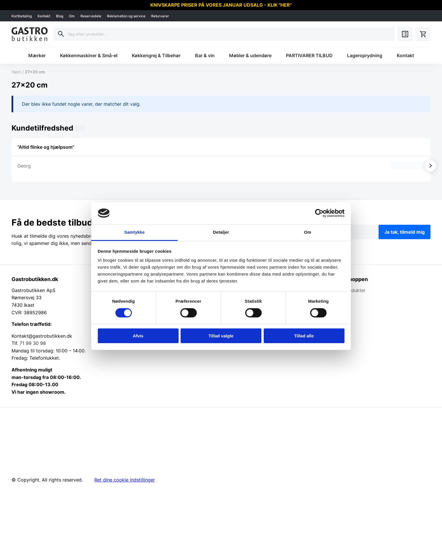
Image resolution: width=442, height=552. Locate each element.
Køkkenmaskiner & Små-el (88, 55)
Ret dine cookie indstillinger (124, 479)
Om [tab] (307, 232)
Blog (59, 16)
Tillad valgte (221, 335)
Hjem (16, 71)
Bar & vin (205, 55)
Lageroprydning (364, 55)
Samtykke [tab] (134, 232)
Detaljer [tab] (221, 232)
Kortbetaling (22, 16)
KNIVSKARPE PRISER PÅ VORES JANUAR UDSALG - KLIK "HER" (221, 5)
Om (72, 16)
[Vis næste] (430, 166)
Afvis (138, 335)
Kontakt (44, 16)
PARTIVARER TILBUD (309, 55)
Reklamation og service (126, 16)
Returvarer (160, 16)
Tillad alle (304, 335)
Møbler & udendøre (250, 55)
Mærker (37, 55)
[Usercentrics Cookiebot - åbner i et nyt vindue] (319, 213)
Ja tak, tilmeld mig (404, 232)
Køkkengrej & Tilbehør (156, 55)
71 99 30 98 (33, 343)
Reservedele (90, 16)
